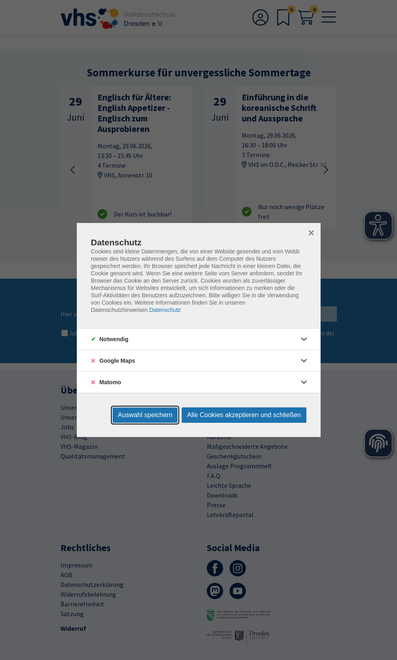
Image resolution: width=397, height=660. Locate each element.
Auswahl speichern (145, 414)
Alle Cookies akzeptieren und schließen (244, 414)
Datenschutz (165, 310)
